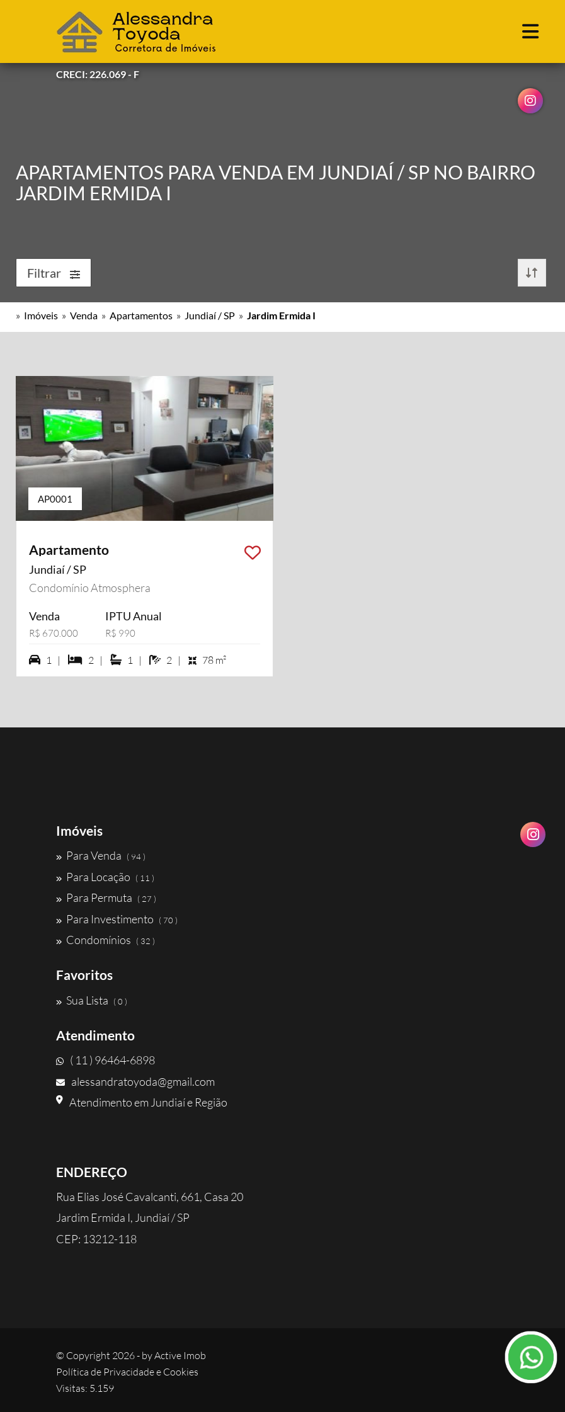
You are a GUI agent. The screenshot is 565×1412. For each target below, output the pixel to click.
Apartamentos (141, 315)
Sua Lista (91, 1000)
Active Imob (180, 1355)
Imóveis (41, 315)
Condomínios (105, 940)
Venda (84, 315)
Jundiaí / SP (210, 315)
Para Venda (101, 855)
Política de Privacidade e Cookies (127, 1371)
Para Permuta (106, 897)
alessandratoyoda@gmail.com (135, 1081)
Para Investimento (117, 919)
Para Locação (105, 877)
